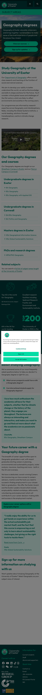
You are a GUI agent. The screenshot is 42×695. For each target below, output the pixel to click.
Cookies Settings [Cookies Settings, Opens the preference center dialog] (21, 348)
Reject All (21, 354)
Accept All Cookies (21, 359)
